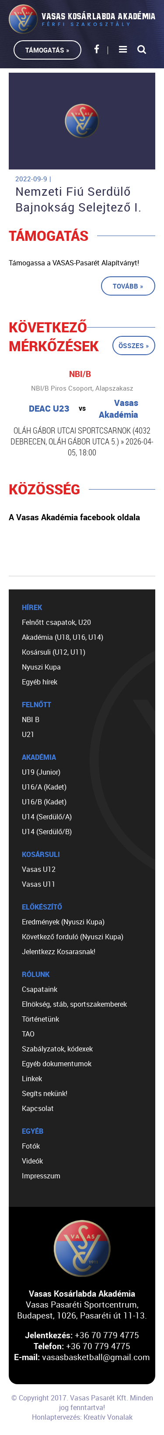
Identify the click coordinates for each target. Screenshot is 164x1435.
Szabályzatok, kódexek (57, 1049)
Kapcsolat (38, 1108)
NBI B (30, 719)
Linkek (32, 1078)
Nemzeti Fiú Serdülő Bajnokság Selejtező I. (78, 199)
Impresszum (41, 1176)
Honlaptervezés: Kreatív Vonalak (82, 1417)
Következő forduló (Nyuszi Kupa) (72, 936)
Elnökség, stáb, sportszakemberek (74, 1004)
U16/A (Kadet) (44, 787)
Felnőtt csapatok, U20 (56, 622)
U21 (28, 734)
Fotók (31, 1146)
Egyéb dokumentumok (56, 1063)
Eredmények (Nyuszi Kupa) (63, 922)
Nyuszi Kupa (41, 667)
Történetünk (40, 1019)
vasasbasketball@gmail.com (96, 1356)
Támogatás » (47, 50)
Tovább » (128, 286)
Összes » (134, 345)
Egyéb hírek (39, 682)
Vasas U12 (39, 869)
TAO (28, 1034)
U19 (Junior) (41, 772)
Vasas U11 (39, 884)
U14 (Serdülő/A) (47, 817)
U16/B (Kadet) (44, 802)
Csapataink (39, 989)
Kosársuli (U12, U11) (53, 652)
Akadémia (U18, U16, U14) (62, 637)
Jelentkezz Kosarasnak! (58, 951)
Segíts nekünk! (44, 1093)
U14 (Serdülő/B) (47, 831)
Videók (32, 1161)
